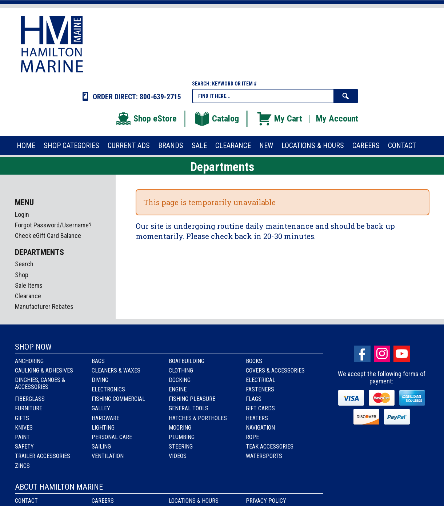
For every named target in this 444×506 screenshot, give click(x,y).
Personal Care (112, 437)
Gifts (22, 418)
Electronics (108, 389)
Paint (22, 437)
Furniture (28, 408)
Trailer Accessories (42, 456)
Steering (181, 446)
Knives (24, 427)
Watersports (264, 456)
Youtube (401, 354)
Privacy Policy (266, 500)
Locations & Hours (194, 500)
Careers (103, 500)
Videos (178, 456)
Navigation (260, 427)
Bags (98, 361)
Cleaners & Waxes (116, 370)
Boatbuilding (186, 361)
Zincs (22, 465)
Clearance (28, 296)
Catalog (216, 118)
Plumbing (182, 437)
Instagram (382, 354)
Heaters (257, 418)
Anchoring (29, 361)
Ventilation (108, 456)
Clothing (181, 370)
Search (24, 264)
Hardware (105, 418)
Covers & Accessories (275, 370)
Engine (178, 389)
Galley (101, 408)
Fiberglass (30, 398)
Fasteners (260, 389)
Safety (24, 446)
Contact (26, 500)
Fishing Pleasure (192, 398)
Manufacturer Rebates (44, 306)
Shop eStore (146, 118)
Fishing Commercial (118, 398)
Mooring (180, 427)
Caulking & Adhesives (44, 370)
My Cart (279, 118)
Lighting (103, 427)
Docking (180, 379)
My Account (337, 118)
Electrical (260, 379)
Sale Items (29, 285)
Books (254, 361)
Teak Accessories (269, 446)
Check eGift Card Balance (48, 235)
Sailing (101, 446)
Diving (100, 379)
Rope (252, 437)
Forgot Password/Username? (53, 225)
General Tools (188, 408)
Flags (253, 398)
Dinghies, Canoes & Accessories (40, 383)
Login (22, 214)
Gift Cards (260, 408)
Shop (21, 275)
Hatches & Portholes (198, 418)
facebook (362, 354)
